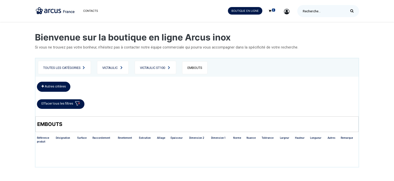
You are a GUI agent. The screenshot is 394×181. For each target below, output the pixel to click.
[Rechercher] (353, 11)
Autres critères (53, 86)
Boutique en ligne (245, 11)
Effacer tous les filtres (61, 104)
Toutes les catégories (62, 68)
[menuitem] (90, 11)
